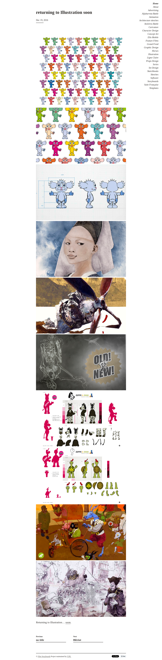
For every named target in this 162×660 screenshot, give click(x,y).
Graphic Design (151, 47)
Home (155, 3)
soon (68, 622)
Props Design (152, 61)
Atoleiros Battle (151, 24)
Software (154, 78)
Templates (153, 88)
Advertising (153, 10)
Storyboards (152, 81)
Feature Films (152, 40)
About (155, 7)
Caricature (153, 27)
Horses (155, 51)
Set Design (153, 68)
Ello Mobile (153, 37)
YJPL (69, 656)
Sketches (154, 74)
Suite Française (151, 84)
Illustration (153, 54)
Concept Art (152, 34)
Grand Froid (152, 44)
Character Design (150, 30)
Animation (153, 17)
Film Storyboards (44, 656)
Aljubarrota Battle (150, 13)
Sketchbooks (152, 71)
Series (155, 64)
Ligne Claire (152, 57)
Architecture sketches (148, 20)
